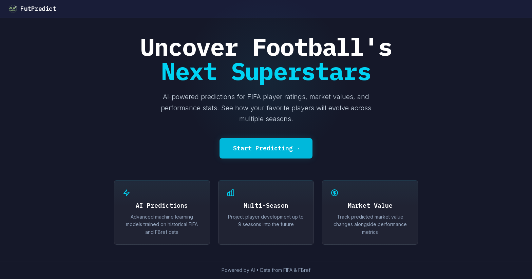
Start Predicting (266, 148)
